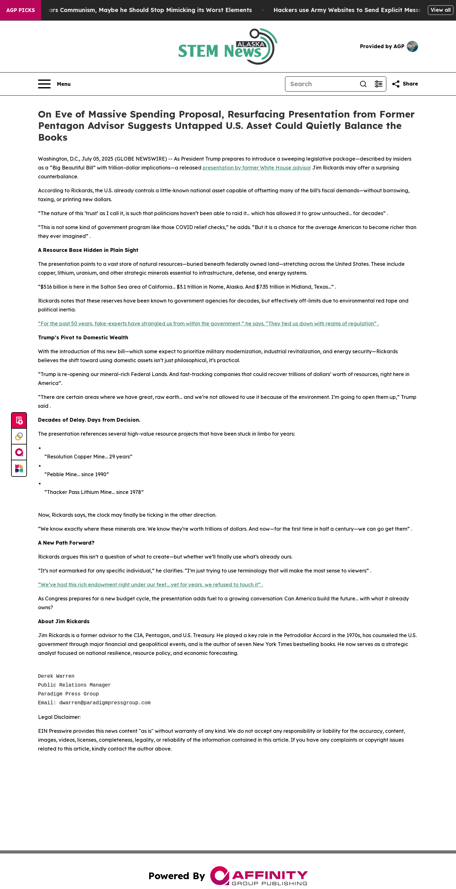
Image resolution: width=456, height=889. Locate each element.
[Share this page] (404, 84)
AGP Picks (20, 10)
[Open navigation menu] (54, 84)
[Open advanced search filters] (378, 84)
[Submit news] (19, 421)
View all (441, 10)
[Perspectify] (19, 436)
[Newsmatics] (19, 468)
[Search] (320, 84)
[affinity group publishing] (19, 452)
